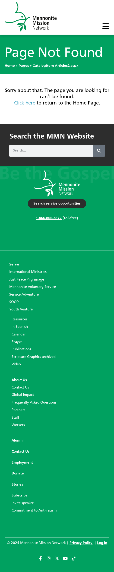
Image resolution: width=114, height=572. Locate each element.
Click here (24, 103)
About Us (19, 380)
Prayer (17, 342)
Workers (18, 425)
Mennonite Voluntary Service (32, 287)
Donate (18, 473)
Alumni (17, 440)
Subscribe (20, 495)
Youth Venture (21, 309)
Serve (14, 264)
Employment (22, 463)
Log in (102, 543)
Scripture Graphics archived (34, 357)
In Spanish (20, 327)
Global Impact (23, 395)
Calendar (19, 334)
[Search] (99, 151)
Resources (19, 319)
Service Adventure (24, 295)
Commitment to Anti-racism (34, 510)
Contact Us (20, 387)
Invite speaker (23, 503)
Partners (18, 410)
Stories (17, 485)
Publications (21, 349)
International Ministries (28, 272)
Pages (24, 65)
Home (10, 65)
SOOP (14, 302)
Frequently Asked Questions (34, 403)
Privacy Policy (81, 543)
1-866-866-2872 (49, 218)
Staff (15, 418)
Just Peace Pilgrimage (26, 279)
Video (16, 364)
